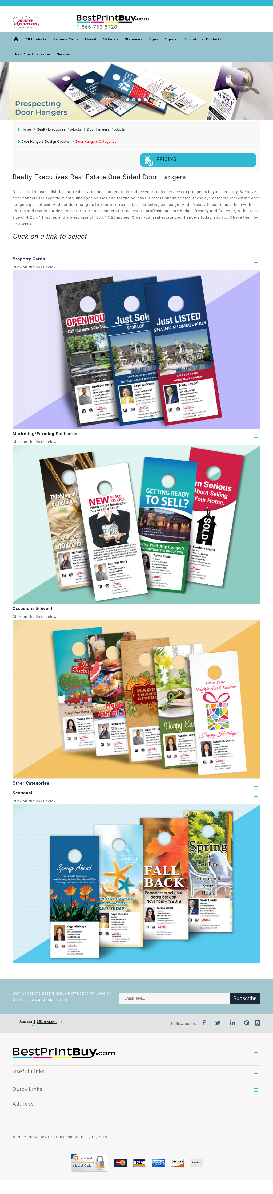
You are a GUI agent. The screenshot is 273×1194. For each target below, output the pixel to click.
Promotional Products (202, 39)
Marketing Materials (102, 39)
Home (24, 129)
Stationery (133, 39)
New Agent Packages (33, 54)
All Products (36, 39)
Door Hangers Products (104, 129)
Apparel (171, 39)
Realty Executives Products (57, 129)
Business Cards (66, 39)
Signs (153, 39)
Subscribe (245, 998)
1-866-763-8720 (97, 27)
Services (64, 54)
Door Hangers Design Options (44, 142)
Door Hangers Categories (95, 142)
